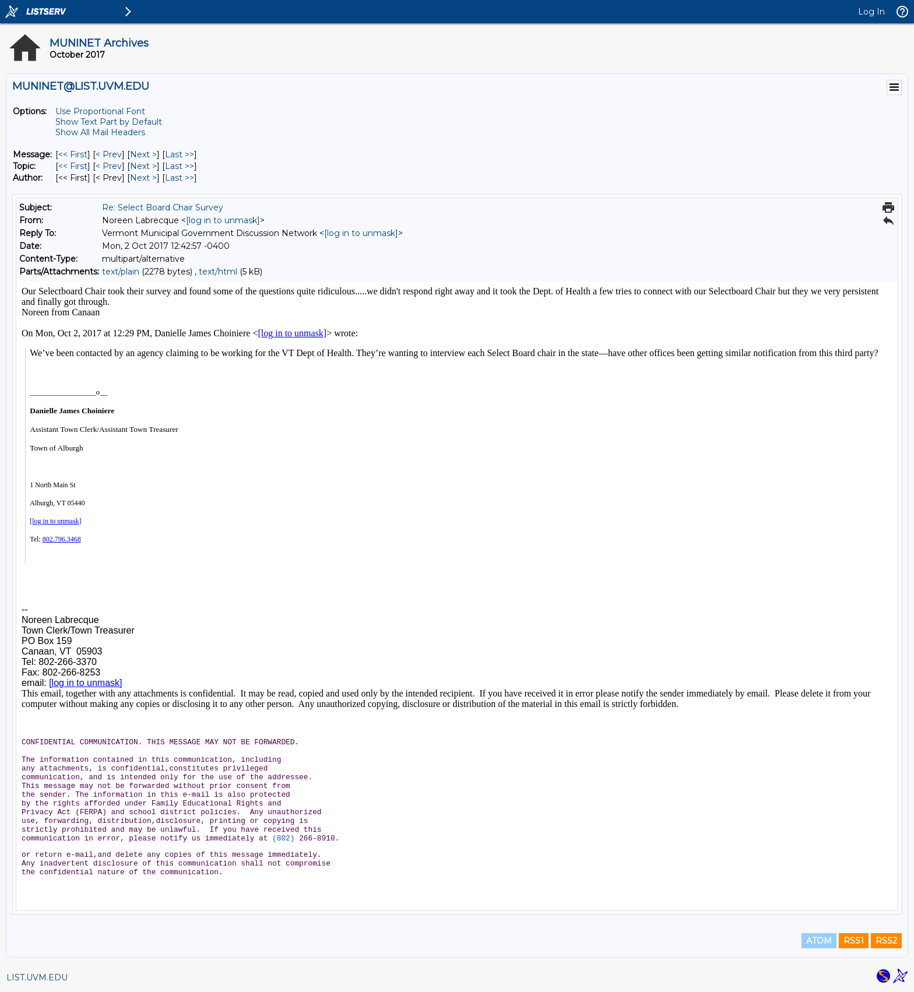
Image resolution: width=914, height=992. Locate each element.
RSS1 (853, 940)
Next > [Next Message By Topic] (143, 166)
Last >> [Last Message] (179, 154)
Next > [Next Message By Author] (143, 178)
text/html (218, 271)
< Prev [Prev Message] (109, 154)
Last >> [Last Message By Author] (179, 178)
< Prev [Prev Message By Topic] (109, 166)
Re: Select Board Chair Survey (162, 207)
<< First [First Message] (72, 154)
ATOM (819, 940)
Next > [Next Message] (143, 154)
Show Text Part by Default (108, 122)
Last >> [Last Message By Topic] (179, 166)
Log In (871, 11)
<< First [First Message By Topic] (72, 166)
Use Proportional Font (100, 111)
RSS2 (886, 940)
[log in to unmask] (223, 220)
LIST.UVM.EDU (37, 977)
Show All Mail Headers (100, 132)
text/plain (120, 271)
